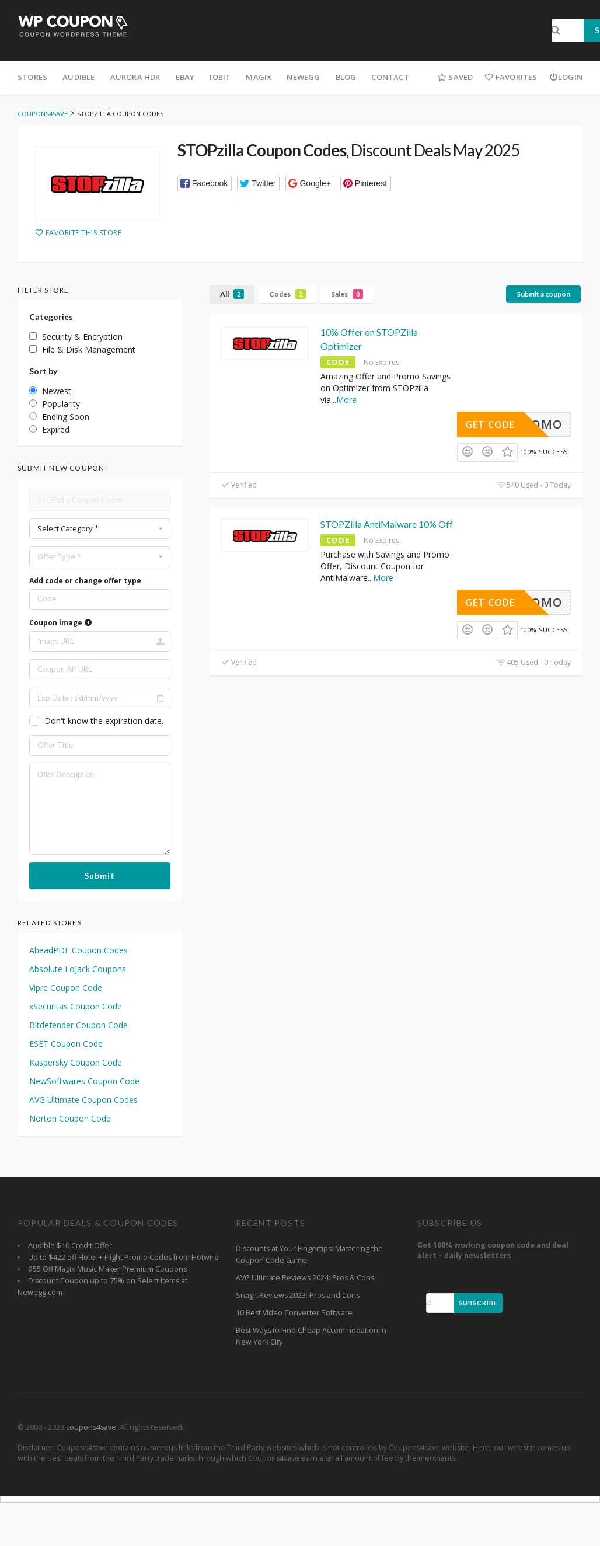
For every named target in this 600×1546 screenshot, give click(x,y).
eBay (185, 77)
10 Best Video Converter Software (294, 1313)
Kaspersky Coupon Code (75, 1062)
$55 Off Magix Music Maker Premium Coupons (107, 1269)
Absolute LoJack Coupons (77, 968)
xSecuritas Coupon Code (75, 1006)
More (346, 399)
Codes (287, 294)
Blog (346, 77)
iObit (220, 77)
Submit (99, 875)
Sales (347, 294)
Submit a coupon (543, 294)
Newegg (303, 77)
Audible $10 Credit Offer (70, 1246)
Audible (78, 77)
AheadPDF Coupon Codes (78, 950)
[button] (204, 183)
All (232, 294)
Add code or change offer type (85, 581)
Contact (390, 77)
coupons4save (91, 1427)
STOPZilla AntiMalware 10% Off (386, 524)
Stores (32, 77)
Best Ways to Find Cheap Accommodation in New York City (311, 1336)
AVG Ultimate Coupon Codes (83, 1099)
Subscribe (478, 1303)
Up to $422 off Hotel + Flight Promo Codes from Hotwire (123, 1257)
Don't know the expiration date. (103, 721)
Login (565, 77)
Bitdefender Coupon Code (78, 1024)
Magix (258, 77)
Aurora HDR (135, 77)
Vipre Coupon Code (65, 987)
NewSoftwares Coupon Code (84, 1081)
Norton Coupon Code (70, 1118)
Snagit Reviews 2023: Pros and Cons (298, 1295)
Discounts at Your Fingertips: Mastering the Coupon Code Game (309, 1254)
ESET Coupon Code (66, 1043)
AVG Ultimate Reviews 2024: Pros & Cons (305, 1278)
